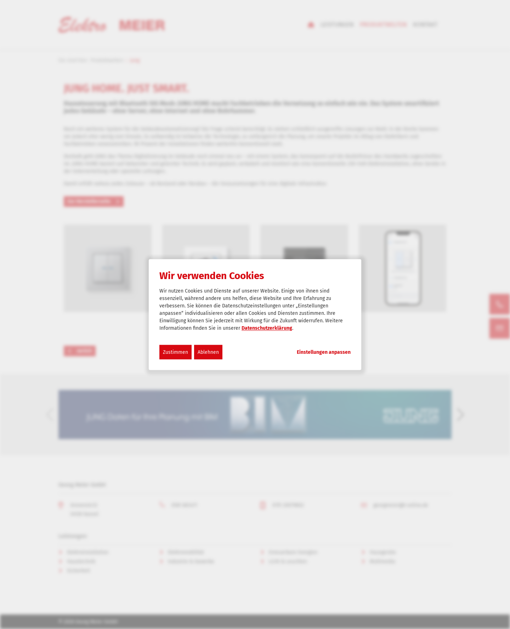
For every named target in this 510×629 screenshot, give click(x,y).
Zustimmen (175, 352)
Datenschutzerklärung (267, 328)
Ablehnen (208, 352)
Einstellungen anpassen (324, 352)
